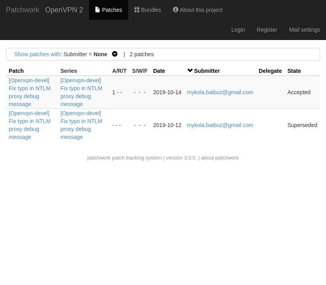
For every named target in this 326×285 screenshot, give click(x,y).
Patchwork (22, 10)
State (294, 71)
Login (238, 30)
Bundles (147, 10)
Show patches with (37, 54)
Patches (108, 10)
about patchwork (220, 158)
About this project (197, 10)
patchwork (98, 158)
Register (267, 30)
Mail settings (304, 30)
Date (159, 71)
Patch (16, 71)
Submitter (207, 71)
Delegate (270, 71)
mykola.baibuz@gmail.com (220, 92)
